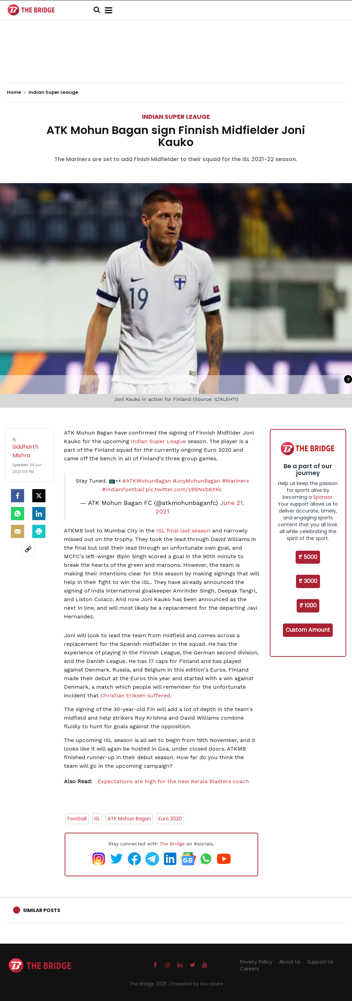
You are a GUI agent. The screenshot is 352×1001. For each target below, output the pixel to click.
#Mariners (235, 480)
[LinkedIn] (39, 513)
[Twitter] (39, 496)
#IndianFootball (123, 489)
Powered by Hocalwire (197, 983)
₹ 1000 (308, 605)
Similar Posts (41, 910)
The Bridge (172, 843)
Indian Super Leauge (176, 116)
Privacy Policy (256, 961)
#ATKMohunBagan (146, 480)
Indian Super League (158, 441)
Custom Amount (308, 630)
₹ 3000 (308, 581)
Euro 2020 (170, 818)
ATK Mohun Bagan (129, 818)
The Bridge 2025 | (150, 983)
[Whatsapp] (17, 513)
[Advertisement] (176, 62)
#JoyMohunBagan (196, 480)
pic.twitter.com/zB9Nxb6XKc (184, 489)
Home (16, 92)
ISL (97, 818)
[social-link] (28, 549)
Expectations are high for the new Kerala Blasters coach (156, 781)
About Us (289, 961)
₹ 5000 (307, 557)
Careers (249, 968)
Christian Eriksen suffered (135, 695)
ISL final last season (183, 530)
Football (77, 818)
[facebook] (17, 496)
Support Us (320, 961)
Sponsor (322, 497)
